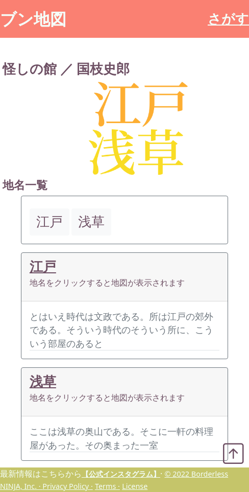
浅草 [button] (91, 221)
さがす (228, 19)
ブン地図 (33, 19)
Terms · (107, 486)
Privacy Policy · (67, 486)
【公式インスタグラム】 (121, 474)
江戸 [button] (49, 221)
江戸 (43, 266)
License (134, 486)
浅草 (43, 381)
